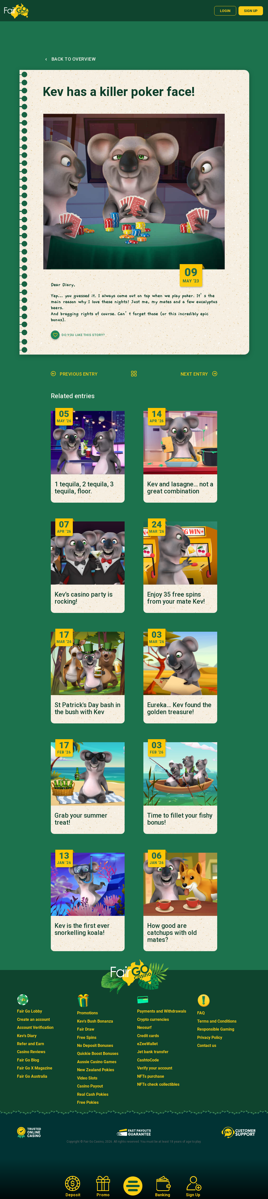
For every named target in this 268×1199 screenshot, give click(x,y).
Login (225, 11)
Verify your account (154, 1068)
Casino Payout (90, 1086)
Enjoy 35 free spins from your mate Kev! (176, 598)
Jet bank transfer (152, 1051)
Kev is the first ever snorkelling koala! (82, 929)
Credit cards (148, 1035)
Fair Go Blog (28, 1060)
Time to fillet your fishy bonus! (179, 819)
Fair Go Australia (32, 1076)
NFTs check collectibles (158, 1084)
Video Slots (87, 1078)
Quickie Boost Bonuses (97, 1053)
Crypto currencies (153, 1019)
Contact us (206, 1045)
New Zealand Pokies (95, 1069)
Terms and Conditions (216, 1021)
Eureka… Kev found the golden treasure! (179, 709)
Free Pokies (88, 1102)
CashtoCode (148, 1060)
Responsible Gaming (215, 1029)
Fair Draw (85, 1029)
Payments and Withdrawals (161, 1011)
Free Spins (86, 1037)
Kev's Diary (27, 1035)
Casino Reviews (31, 1051)
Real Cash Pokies (92, 1094)
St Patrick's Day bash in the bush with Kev (87, 709)
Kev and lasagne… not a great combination (180, 488)
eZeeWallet (147, 1043)
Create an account (33, 1019)
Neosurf (144, 1027)
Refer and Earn (30, 1043)
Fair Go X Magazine (34, 1068)
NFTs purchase (150, 1076)
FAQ (201, 1013)
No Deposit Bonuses (95, 1045)
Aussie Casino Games (96, 1061)
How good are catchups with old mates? (172, 932)
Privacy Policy (209, 1037)
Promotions (87, 1013)
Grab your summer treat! (81, 819)
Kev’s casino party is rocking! (84, 598)
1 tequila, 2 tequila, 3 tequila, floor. (84, 488)
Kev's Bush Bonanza (95, 1021)
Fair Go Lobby (29, 1011)
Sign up (250, 11)
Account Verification (35, 1027)
